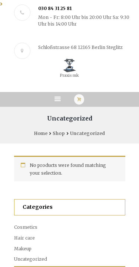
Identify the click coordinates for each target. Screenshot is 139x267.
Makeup (23, 248)
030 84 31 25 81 (55, 8)
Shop (59, 133)
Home (40, 133)
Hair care (24, 238)
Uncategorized (30, 259)
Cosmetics (25, 227)
